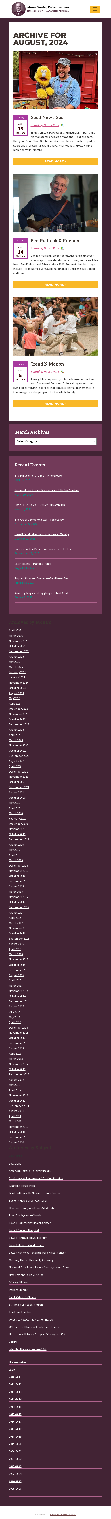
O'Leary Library (18, 1282)
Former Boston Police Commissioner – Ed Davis (44, 549)
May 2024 (14, 698)
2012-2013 (15, 1392)
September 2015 (19, 970)
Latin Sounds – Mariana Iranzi (33, 563)
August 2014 (16, 1006)
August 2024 (16, 693)
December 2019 (18, 824)
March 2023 (16, 740)
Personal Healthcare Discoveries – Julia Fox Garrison (47, 490)
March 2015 (16, 985)
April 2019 (15, 855)
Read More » (55, 161)
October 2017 (17, 902)
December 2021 (18, 771)
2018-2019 (15, 1436)
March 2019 (16, 860)
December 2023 (18, 709)
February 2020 (17, 818)
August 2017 (16, 912)
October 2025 (17, 646)
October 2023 (17, 719)
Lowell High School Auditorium (28, 1237)
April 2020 (15, 808)
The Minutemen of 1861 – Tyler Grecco (38, 475)
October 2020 (17, 797)
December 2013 (18, 1027)
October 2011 (17, 1100)
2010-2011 (15, 1377)
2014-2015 (15, 1407)
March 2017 (16, 923)
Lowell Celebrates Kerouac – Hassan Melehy (42, 534)
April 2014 (15, 1022)
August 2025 (16, 656)
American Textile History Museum (30, 1171)
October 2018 (17, 876)
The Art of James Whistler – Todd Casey (39, 519)
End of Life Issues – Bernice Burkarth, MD (40, 505)
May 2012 (14, 1085)
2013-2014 (15, 1399)
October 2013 (17, 1038)
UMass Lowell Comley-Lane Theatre (31, 1319)
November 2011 (18, 1095)
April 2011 (15, 1116)
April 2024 (15, 703)
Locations (15, 1163)
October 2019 (17, 834)
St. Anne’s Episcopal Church (26, 1304)
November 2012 (18, 1064)
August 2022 (16, 761)
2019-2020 (15, 1444)
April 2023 (15, 735)
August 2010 (16, 1142)
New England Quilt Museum (26, 1275)
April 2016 (15, 949)
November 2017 (18, 897)
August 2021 (16, 792)
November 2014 (18, 991)
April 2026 (15, 630)
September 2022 (19, 756)
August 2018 (16, 886)
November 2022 (18, 745)
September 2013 (19, 1043)
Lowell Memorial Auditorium (26, 1245)
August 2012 (16, 1079)
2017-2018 (15, 1429)
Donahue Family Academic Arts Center (32, 1208)
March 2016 (16, 954)
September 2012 (19, 1074)
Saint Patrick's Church (22, 1297)
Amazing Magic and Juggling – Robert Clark (42, 593)
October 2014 (17, 996)
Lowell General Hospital (24, 1230)
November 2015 (18, 959)
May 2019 (14, 849)
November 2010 (18, 1126)
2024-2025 (15, 1481)
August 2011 (16, 1111)
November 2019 (18, 829)
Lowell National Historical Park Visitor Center (37, 1252)
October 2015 (17, 964)
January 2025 (17, 677)
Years (12, 1370)
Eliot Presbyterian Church (25, 1215)
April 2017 (15, 917)
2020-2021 (15, 1451)
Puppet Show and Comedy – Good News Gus (41, 578)
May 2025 (14, 662)
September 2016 (19, 938)
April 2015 (15, 980)
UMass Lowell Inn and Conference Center (34, 1327)
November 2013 (18, 1032)
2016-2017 (15, 1421)
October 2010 (17, 1132)
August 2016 (16, 944)
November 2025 (18, 641)
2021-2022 (15, 1459)
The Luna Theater (20, 1312)
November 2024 (18, 682)
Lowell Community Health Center (30, 1223)
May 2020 (14, 802)
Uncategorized (18, 1362)
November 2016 (18, 928)
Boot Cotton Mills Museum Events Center (34, 1193)
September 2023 (19, 724)
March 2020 (16, 813)
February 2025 (17, 672)
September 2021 (19, 787)
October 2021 (17, 782)
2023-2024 (15, 1473)
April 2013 (15, 1053)
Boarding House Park (45, 125)
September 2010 (19, 1137)
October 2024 (17, 688)
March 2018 (16, 891)
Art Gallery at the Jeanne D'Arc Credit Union (36, 1178)
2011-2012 (15, 1384)
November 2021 (18, 776)
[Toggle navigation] (95, 9)
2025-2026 (15, 1488)
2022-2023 (15, 1466)
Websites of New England (63, 1515)
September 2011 (19, 1106)
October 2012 (17, 1069)
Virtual (13, 1342)
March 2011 (16, 1121)
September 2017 (19, 907)
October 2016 (17, 933)
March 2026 (16, 635)
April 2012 (15, 1090)
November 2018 (18, 871)
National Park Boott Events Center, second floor (39, 1267)
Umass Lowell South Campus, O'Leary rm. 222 (37, 1334)
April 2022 (15, 766)
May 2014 (14, 1017)
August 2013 (16, 1048)
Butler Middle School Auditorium (29, 1200)
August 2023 (16, 729)
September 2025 (19, 651)
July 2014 (14, 1011)
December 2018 (18, 865)
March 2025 (16, 667)
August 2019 (16, 844)
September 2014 (19, 1001)
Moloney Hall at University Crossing (31, 1260)
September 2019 (19, 839)
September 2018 (19, 881)
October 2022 (17, 750)
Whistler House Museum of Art (28, 1349)
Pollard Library (18, 1290)
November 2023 (18, 714)
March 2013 (16, 1058)
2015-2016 (15, 1414)
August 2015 (16, 975)
